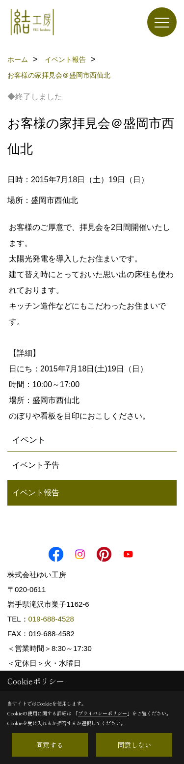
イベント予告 (35, 465)
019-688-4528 (51, 619)
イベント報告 (35, 492)
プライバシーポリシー (102, 713)
